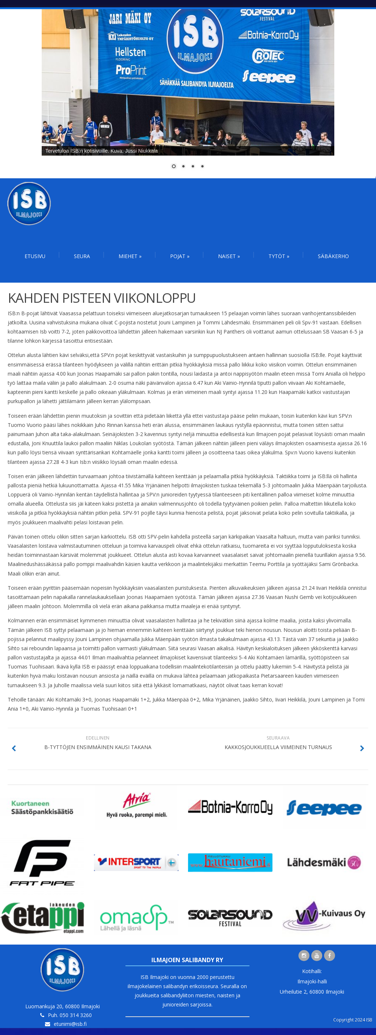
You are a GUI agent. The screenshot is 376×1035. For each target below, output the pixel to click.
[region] (188, 93)
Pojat (179, 256)
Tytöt (278, 256)
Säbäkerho (333, 256)
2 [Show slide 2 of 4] (183, 167)
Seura (82, 256)
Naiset (229, 256)
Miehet (130, 256)
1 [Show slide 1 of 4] (174, 167)
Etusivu (35, 256)
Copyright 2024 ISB (352, 1020)
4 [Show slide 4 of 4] (202, 167)
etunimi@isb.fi (70, 1023)
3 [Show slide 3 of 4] (193, 167)
